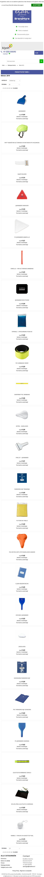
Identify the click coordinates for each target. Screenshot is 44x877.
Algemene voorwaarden (26, 870)
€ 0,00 (36, 53)
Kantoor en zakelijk (5, 860)
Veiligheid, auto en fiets (6, 867)
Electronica (3, 858)
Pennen (2, 863)
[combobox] (23, 61)
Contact (5, 54)
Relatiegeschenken (12, 65)
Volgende (15, 88)
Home (3, 65)
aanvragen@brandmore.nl (29, 866)
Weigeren (22, 8)
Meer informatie (27, 5)
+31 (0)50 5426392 (9, 52)
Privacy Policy (16, 870)
